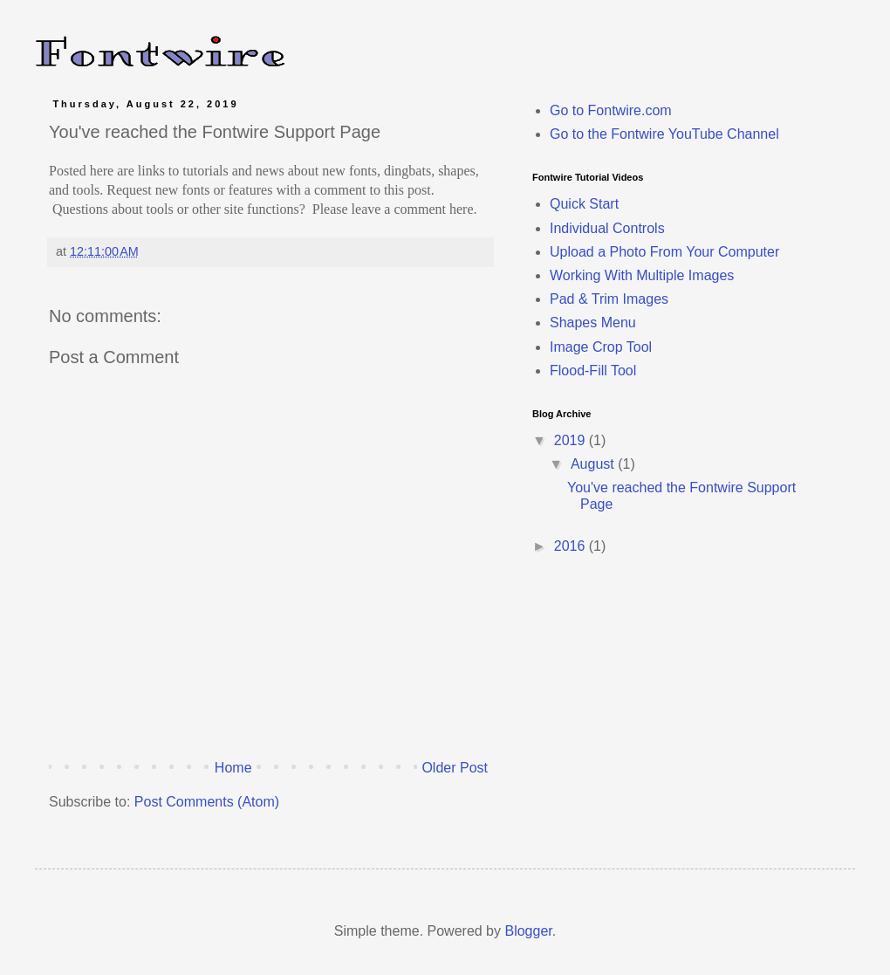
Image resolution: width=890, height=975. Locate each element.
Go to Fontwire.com (611, 110)
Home (233, 767)
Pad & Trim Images (609, 299)
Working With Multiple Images (642, 275)
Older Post (454, 767)
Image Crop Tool (601, 347)
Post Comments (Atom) (206, 801)
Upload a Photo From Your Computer (664, 251)
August (594, 464)
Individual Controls (607, 228)
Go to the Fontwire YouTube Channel (664, 134)
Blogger (527, 931)
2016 (571, 546)
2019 (571, 440)
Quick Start (584, 203)
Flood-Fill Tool (593, 370)
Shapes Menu (593, 322)
